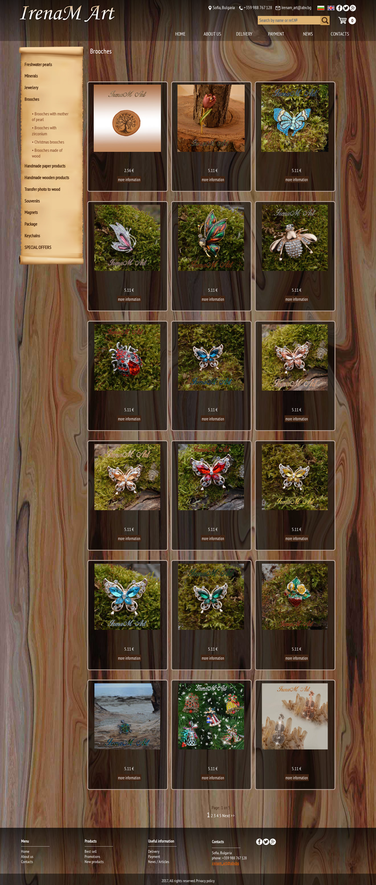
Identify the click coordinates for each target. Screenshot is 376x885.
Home (25, 851)
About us (27, 856)
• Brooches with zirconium (44, 130)
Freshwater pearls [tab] (38, 64)
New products (94, 861)
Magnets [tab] (31, 212)
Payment (154, 856)
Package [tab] (30, 224)
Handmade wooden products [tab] (46, 177)
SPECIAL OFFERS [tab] (37, 247)
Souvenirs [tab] (32, 201)
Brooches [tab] (31, 99)
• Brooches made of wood (47, 153)
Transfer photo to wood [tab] (42, 189)
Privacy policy (205, 880)
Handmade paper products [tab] (44, 166)
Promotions (92, 856)
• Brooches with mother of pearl (50, 116)
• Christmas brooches (48, 142)
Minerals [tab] (31, 76)
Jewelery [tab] (31, 87)
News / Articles (158, 861)
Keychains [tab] (32, 235)
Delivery (153, 851)
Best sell (91, 851)
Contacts (27, 861)
